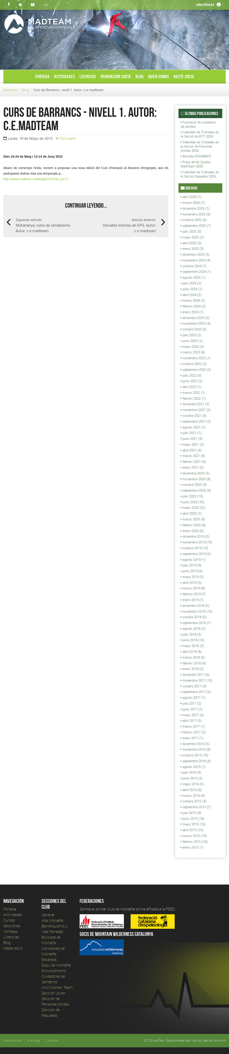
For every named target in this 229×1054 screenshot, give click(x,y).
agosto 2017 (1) (193, 698)
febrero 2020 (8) (193, 525)
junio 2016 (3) (191, 778)
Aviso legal (33, 1040)
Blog (140, 76)
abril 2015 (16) (192, 830)
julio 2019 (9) (191, 565)
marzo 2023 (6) (193, 352)
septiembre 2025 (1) (196, 226)
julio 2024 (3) (191, 283)
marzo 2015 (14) (194, 836)
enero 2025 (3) (192, 249)
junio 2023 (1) (191, 341)
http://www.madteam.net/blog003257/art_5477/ (35, 179)
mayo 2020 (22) (193, 508)
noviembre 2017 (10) (196, 680)
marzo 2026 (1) (193, 203)
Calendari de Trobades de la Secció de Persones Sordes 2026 (200, 146)
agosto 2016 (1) (193, 767)
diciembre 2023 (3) (195, 318)
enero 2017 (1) (192, 738)
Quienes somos (12, 1040)
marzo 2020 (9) (193, 519)
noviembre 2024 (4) (195, 260)
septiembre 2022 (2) (196, 370)
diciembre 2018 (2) (195, 606)
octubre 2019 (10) (194, 548)
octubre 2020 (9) (193, 485)
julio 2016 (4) (191, 772)
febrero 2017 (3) (193, 732)
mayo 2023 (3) (192, 347)
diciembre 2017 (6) (195, 675)
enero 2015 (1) (192, 847)
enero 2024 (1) (192, 312)
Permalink (66, 138)
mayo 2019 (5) (192, 577)
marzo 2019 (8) (193, 588)
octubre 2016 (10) (194, 755)
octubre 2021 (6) (193, 416)
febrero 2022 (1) (193, 399)
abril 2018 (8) (191, 652)
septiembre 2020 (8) (196, 490)
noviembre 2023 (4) (195, 323)
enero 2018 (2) (192, 669)
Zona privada (205, 5)
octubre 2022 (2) (193, 364)
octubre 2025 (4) (193, 220)
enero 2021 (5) (192, 467)
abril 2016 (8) (191, 790)
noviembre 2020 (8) (195, 479)
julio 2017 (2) (191, 703)
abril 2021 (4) (191, 450)
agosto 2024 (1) (193, 278)
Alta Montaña (52, 920)
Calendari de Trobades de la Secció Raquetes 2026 (200, 174)
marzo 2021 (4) (193, 456)
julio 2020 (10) (192, 496)
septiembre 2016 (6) (196, 761)
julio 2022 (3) (191, 376)
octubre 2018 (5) (193, 617)
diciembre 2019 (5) (195, 536)
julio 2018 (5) (191, 634)
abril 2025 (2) (191, 243)
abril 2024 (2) (191, 295)
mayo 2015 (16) (193, 824)
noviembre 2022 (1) (195, 358)
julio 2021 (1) (191, 433)
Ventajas (10, 931)
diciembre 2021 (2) (195, 404)
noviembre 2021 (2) (195, 410)
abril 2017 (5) (191, 721)
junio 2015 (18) (192, 819)
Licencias (88, 76)
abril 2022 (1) (191, 387)
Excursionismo (54, 970)
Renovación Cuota (116, 76)
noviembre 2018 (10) (196, 611)
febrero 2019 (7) (193, 594)
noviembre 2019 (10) (196, 542)
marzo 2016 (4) (193, 796)
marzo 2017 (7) (193, 726)
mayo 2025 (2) (192, 237)
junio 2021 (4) (191, 439)
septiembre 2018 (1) (196, 623)
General (48, 914)
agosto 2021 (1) (193, 427)
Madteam (10, 90)
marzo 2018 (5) (193, 657)
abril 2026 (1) (191, 197)
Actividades (64, 76)
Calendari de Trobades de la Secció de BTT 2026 (200, 134)
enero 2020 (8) (192, 531)
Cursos (9, 920)
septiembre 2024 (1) (196, 272)
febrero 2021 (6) (193, 462)
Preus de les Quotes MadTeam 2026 (195, 164)
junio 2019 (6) (191, 571)
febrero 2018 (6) (193, 663)
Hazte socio (184, 76)
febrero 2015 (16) (194, 842)
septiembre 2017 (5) (196, 692)
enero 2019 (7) (192, 600)
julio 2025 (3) (191, 232)
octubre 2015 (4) (193, 801)
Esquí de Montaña (56, 965)
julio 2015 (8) (191, 813)
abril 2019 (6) (191, 583)
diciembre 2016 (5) (195, 744)
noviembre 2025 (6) (195, 214)
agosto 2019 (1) (193, 560)
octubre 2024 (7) (193, 266)
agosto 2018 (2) (193, 629)
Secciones (11, 925)
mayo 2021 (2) (192, 444)
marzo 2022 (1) (193, 393)
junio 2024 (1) (191, 289)
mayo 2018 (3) (192, 646)
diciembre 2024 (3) (195, 255)
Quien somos (158, 76)
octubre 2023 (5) (193, 329)
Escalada (49, 959)
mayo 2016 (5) (192, 784)
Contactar (52, 1040)
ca (46, 4)
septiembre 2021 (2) (196, 422)
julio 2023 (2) (191, 335)
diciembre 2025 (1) (195, 209)
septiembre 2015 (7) (196, 807)
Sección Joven (54, 993)
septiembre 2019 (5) (196, 554)
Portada (42, 76)
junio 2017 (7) (191, 709)
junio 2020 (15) (192, 502)
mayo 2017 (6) (192, 715)
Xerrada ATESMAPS (196, 156)
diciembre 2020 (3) (195, 473)
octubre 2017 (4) (193, 686)
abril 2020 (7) (191, 513)
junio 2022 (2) (191, 381)
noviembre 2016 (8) (195, 749)
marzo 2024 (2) (193, 300)
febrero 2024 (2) (193, 306)
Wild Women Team (57, 987)
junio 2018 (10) (192, 640)
